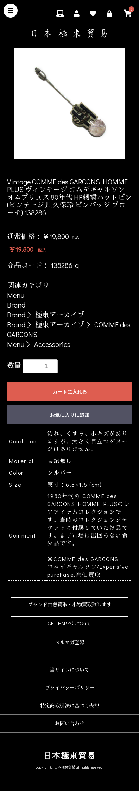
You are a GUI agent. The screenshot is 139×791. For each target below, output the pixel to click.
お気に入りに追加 (69, 415)
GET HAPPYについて (69, 623)
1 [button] (43, 167)
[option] (69, 103)
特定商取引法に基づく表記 (69, 705)
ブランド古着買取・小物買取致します (70, 604)
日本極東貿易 (69, 756)
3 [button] (64, 167)
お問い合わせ (69, 723)
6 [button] (96, 167)
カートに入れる (69, 392)
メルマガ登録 (69, 642)
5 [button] (85, 167)
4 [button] (74, 167)
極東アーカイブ (59, 314)
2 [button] (53, 167)
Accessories (52, 344)
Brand (16, 304)
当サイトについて (69, 669)
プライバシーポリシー (69, 687)
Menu (15, 294)
